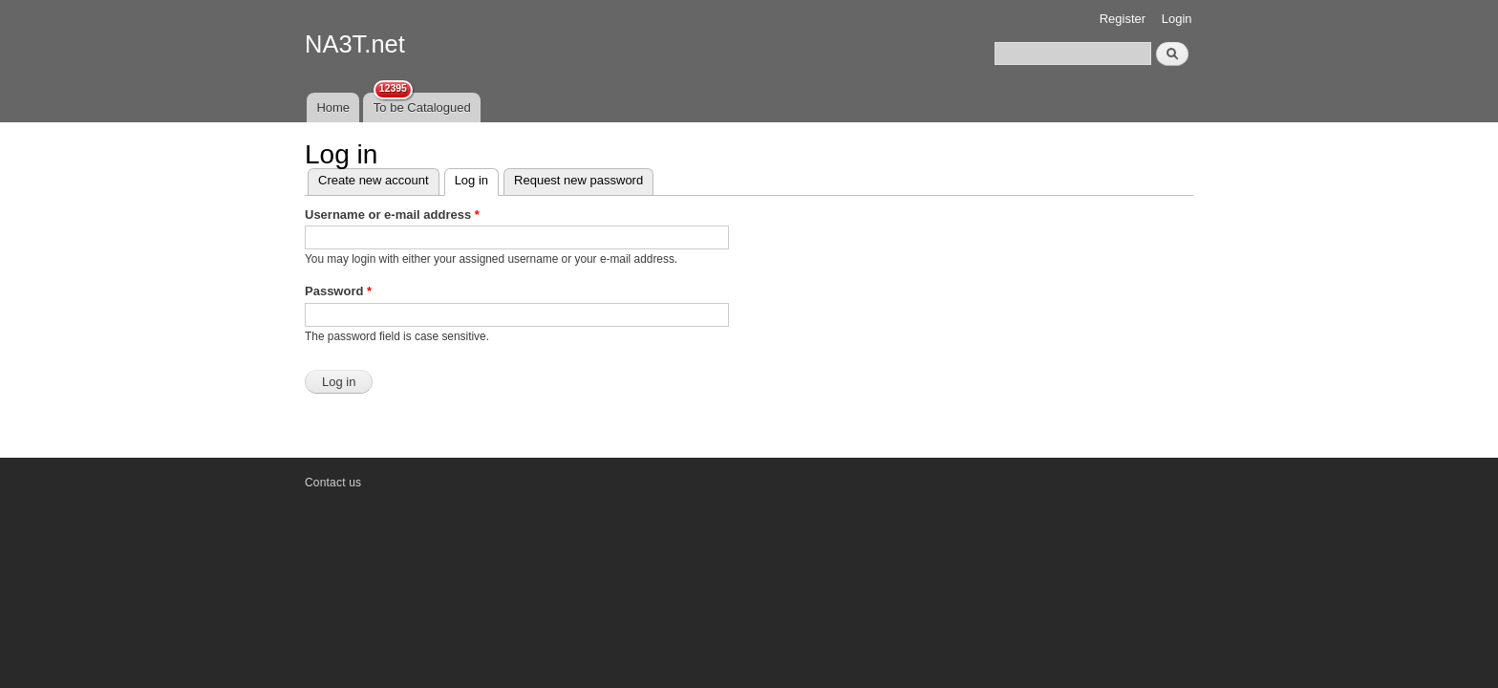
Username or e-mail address (392, 214)
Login (1177, 18)
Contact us (333, 482)
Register (1122, 18)
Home (333, 107)
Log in (477, 178)
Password (338, 291)
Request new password (578, 180)
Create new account (373, 180)
